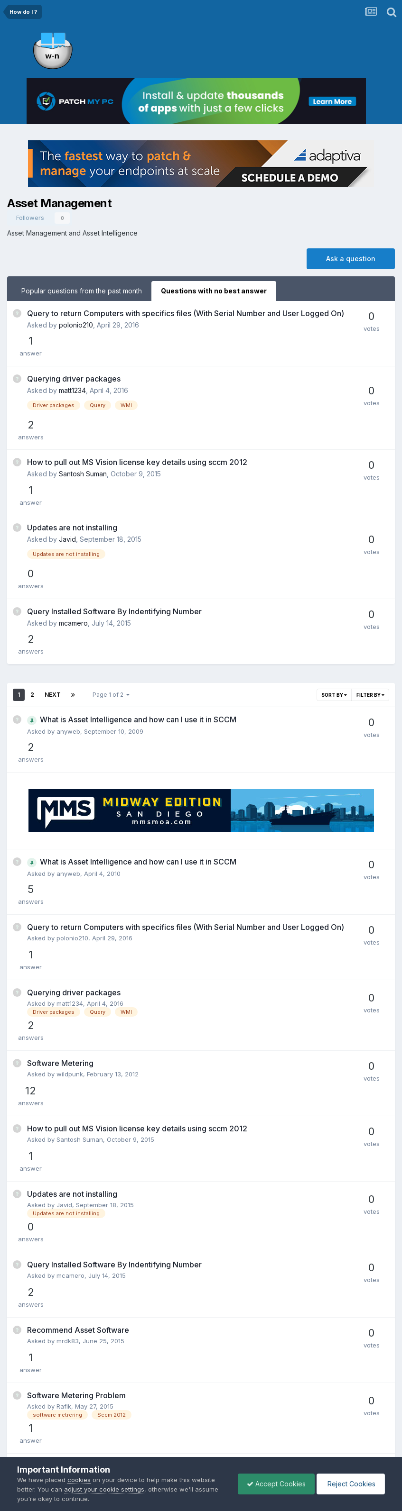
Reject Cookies (350, 1484)
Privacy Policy (188, 1439)
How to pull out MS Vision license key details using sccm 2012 (137, 418)
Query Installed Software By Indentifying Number (114, 517)
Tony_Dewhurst (79, 1155)
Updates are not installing (72, 459)
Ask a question (350, 259)
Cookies (232, 1439)
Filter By (370, 576)
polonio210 (76, 334)
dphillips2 (70, 1115)
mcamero (73, 529)
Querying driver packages (74, 359)
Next (53, 576)
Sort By (334, 576)
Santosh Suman (83, 430)
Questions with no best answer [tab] (214, 291)
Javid (67, 470)
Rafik (63, 1069)
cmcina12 (70, 1210)
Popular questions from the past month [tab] (81, 291)
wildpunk (69, 861)
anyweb (68, 613)
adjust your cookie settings (104, 1489)
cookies (79, 1480)
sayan (65, 1256)
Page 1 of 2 (111, 576)
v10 (61, 1302)
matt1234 (72, 371)
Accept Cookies (273, 1484)
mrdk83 (67, 1028)
